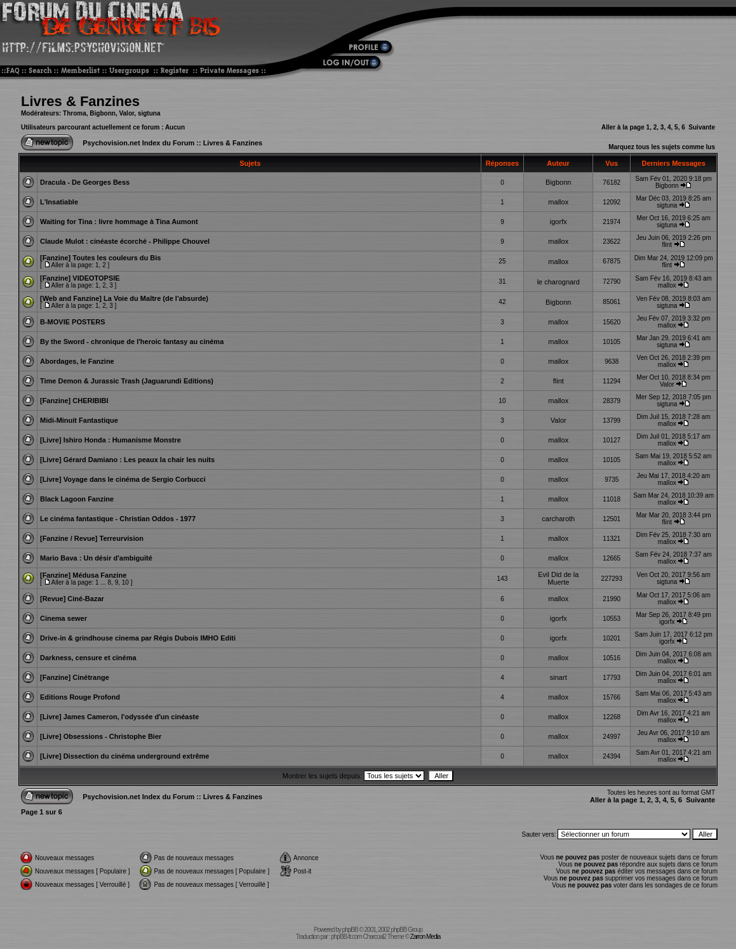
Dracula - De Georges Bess (85, 182)
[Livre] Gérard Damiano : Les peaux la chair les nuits (127, 459)
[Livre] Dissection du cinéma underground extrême (125, 756)
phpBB (350, 929)
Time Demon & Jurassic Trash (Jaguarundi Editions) (126, 381)
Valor (126, 113)
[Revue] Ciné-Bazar (72, 598)
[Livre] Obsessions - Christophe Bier (100, 736)
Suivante (701, 127)
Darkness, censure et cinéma (88, 657)
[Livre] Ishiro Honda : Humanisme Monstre (110, 440)
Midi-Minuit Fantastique (79, 420)
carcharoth (558, 518)
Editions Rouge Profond (80, 697)
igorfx (558, 221)
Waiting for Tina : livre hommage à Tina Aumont (119, 221)
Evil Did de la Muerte (558, 578)
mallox (558, 202)
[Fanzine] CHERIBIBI (74, 400)
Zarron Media (425, 936)
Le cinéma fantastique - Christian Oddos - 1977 (118, 518)
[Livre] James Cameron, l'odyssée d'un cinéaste (119, 716)
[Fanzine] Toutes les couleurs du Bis (100, 258)
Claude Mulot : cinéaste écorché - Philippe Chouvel (125, 241)
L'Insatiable (59, 202)
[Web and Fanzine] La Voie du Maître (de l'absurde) (124, 298)
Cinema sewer (63, 618)
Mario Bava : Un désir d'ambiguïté (96, 558)
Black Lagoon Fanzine (77, 499)
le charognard (558, 282)
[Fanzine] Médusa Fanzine (83, 575)
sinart (558, 677)
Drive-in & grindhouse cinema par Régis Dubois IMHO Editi (138, 638)
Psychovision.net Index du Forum (138, 143)
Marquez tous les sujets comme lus (661, 146)
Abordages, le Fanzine (77, 361)
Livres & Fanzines (80, 101)
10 (125, 582)
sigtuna (149, 113)
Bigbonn (103, 113)
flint (667, 244)
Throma (74, 113)
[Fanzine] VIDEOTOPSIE (80, 278)
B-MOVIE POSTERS (72, 322)
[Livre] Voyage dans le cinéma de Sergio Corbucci (123, 479)
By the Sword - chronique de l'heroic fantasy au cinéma (132, 341)
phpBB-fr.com (346, 936)
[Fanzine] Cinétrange (74, 677)
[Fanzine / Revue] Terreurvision (92, 538)
